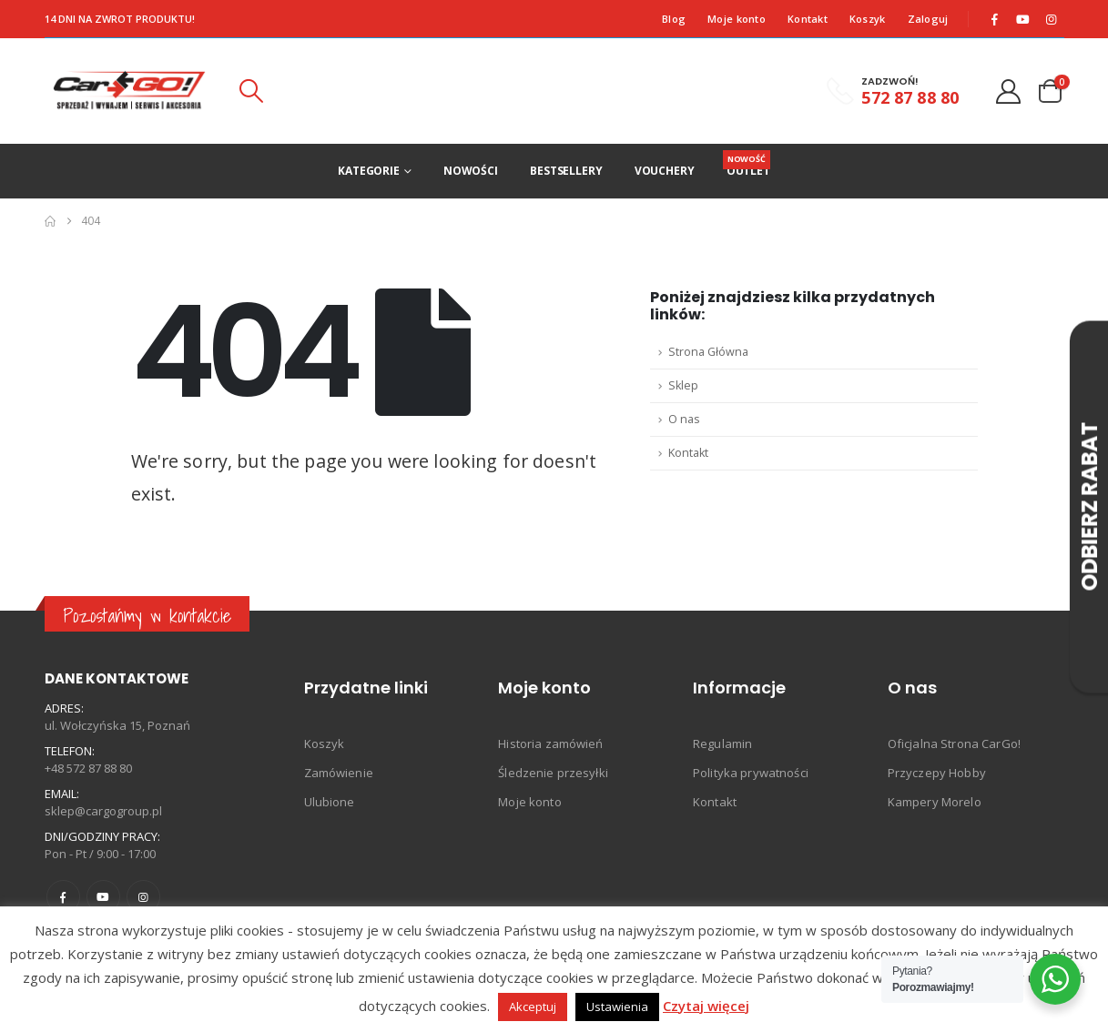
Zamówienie (338, 772)
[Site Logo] (130, 91)
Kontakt (808, 18)
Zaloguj (928, 18)
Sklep (683, 385)
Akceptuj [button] (532, 1006)
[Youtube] (1022, 19)
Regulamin (722, 743)
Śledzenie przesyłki (553, 772)
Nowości (470, 170)
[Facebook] (994, 19)
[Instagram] (1050, 19)
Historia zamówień (550, 743)
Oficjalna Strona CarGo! (954, 743)
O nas (684, 419)
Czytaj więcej (706, 1006)
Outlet (748, 164)
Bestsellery (566, 170)
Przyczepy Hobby (937, 772)
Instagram (143, 897)
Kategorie (369, 170)
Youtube (103, 897)
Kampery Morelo (934, 802)
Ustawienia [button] (617, 1006)
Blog (674, 18)
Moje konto (736, 18)
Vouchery (665, 170)
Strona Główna (708, 351)
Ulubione (329, 802)
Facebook (63, 897)
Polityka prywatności (750, 772)
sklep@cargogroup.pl (103, 811)
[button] (250, 91)
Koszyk (867, 18)
